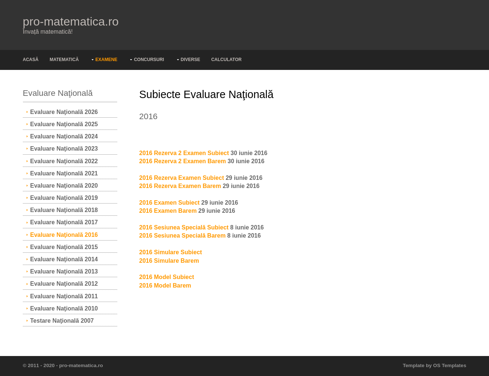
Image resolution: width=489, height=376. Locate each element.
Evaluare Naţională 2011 (64, 296)
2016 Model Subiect (166, 277)
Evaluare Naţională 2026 (64, 112)
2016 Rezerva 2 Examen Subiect (184, 153)
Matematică (64, 59)
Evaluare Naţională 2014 (64, 259)
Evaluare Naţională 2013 (64, 271)
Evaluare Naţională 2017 (64, 222)
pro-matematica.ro (71, 21)
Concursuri (149, 59)
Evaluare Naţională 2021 (64, 173)
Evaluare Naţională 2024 (64, 136)
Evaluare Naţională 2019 (64, 198)
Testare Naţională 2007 (62, 321)
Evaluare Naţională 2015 (64, 247)
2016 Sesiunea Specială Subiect (184, 227)
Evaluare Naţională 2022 (64, 161)
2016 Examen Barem (168, 211)
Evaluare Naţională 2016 (64, 235)
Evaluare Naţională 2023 (64, 148)
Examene (106, 59)
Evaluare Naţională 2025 (64, 124)
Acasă (31, 59)
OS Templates (449, 365)
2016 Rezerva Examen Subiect (181, 178)
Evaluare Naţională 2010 (64, 308)
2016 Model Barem (165, 285)
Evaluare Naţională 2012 (64, 284)
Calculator (226, 59)
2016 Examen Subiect (169, 202)
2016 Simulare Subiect (170, 252)
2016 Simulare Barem (169, 261)
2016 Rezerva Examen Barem (180, 186)
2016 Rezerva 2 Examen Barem (182, 161)
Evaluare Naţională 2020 (64, 185)
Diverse (190, 59)
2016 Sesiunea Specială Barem (182, 235)
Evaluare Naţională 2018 (64, 210)
